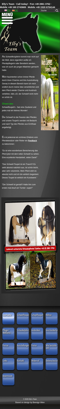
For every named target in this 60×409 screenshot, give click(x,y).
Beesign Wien (39, 402)
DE (15, 10)
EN (7, 10)
